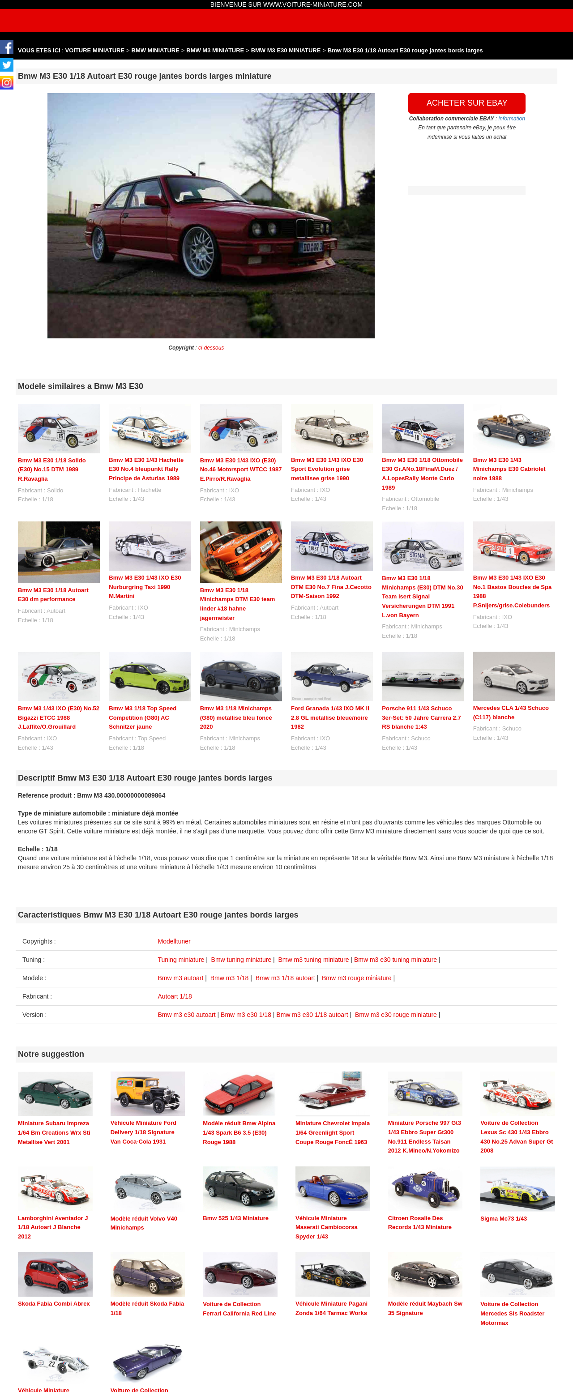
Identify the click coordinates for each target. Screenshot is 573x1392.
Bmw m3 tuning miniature (313, 959)
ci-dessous (211, 348)
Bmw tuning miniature (241, 959)
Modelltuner (174, 941)
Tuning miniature (181, 959)
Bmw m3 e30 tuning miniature (395, 959)
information (512, 118)
